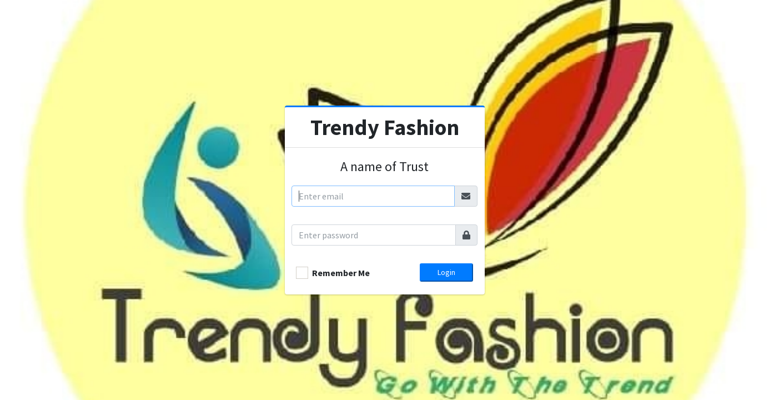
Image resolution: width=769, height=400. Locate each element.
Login (446, 272)
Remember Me (341, 272)
